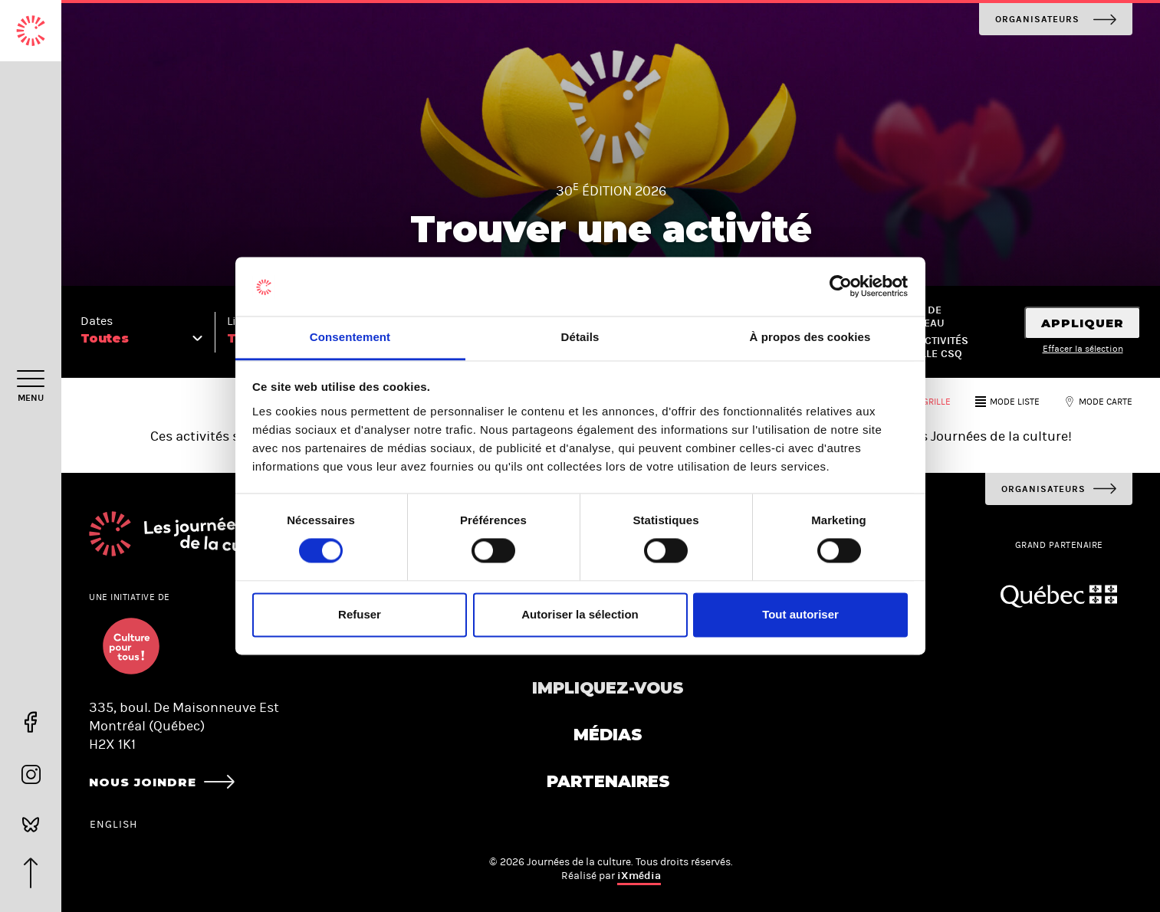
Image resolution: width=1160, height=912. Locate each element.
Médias (607, 734)
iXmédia (639, 875)
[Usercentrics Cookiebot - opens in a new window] (841, 286)
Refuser (359, 614)
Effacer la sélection (1083, 348)
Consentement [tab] (350, 336)
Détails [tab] (580, 336)
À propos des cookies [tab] (810, 336)
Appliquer (1082, 323)
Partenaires (608, 781)
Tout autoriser (800, 614)
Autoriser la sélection (580, 614)
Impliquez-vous (608, 687)
